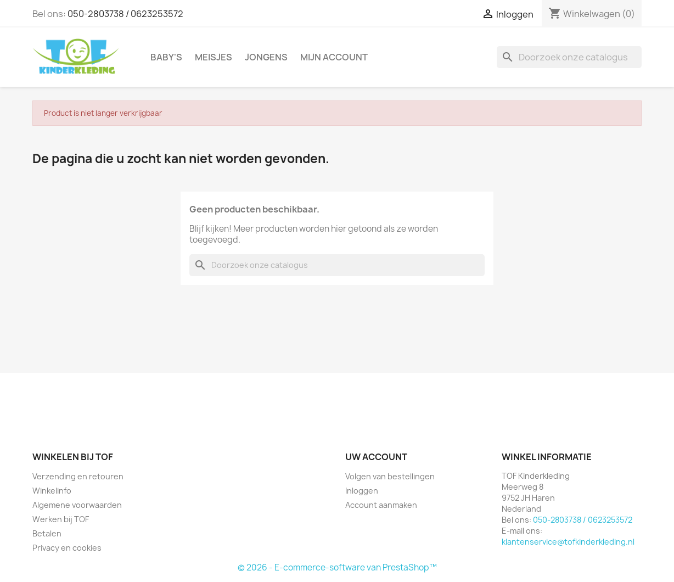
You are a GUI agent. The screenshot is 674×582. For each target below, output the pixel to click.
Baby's (166, 57)
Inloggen (361, 490)
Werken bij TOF (60, 519)
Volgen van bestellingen (390, 476)
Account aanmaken (381, 505)
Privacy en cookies (67, 547)
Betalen (46, 533)
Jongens (266, 57)
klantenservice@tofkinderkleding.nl (568, 541)
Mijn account (334, 57)
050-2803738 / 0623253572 (125, 14)
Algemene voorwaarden (77, 505)
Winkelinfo (51, 490)
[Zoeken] (569, 57)
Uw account (376, 457)
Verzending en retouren (77, 476)
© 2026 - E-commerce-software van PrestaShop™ (337, 567)
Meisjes (213, 57)
